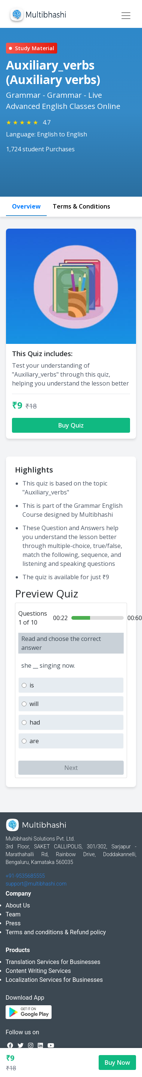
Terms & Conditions (81, 206)
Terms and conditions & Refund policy (56, 932)
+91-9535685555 (25, 876)
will (34, 704)
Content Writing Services (38, 970)
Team (13, 914)
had (35, 722)
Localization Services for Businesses (54, 979)
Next (71, 768)
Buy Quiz (71, 425)
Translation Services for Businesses (53, 961)
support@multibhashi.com (36, 884)
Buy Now (117, 1062)
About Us (18, 905)
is (32, 685)
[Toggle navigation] (126, 16)
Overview (26, 206)
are (34, 741)
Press (13, 923)
